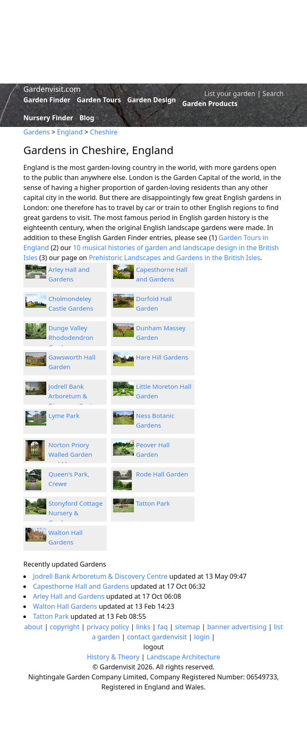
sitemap (187, 626)
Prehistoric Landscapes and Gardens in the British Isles (174, 257)
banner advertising (237, 626)
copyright (64, 626)
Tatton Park (153, 503)
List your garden (229, 93)
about (33, 626)
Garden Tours (99, 99)
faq (163, 626)
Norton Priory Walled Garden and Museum (70, 454)
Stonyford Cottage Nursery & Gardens (75, 513)
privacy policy (108, 626)
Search (273, 93)
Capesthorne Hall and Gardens (82, 586)
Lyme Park (64, 415)
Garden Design (151, 99)
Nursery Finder (48, 117)
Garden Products (210, 103)
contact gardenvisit (157, 636)
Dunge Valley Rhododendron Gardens (70, 337)
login (202, 636)
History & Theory (113, 656)
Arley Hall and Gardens (69, 596)
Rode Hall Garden (162, 474)
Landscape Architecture (183, 656)
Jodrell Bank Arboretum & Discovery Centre (73, 396)
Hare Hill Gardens (162, 357)
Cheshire (104, 132)
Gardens (36, 132)
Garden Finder (46, 99)
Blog (86, 117)
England (70, 132)
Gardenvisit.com (52, 89)
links (143, 626)
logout (153, 646)
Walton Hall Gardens (66, 606)
